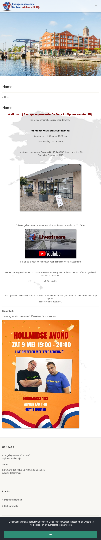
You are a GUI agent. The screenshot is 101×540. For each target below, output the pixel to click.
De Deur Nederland (12, 500)
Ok (50, 534)
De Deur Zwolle (10, 506)
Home (6, 97)
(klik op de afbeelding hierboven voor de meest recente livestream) (51, 262)
